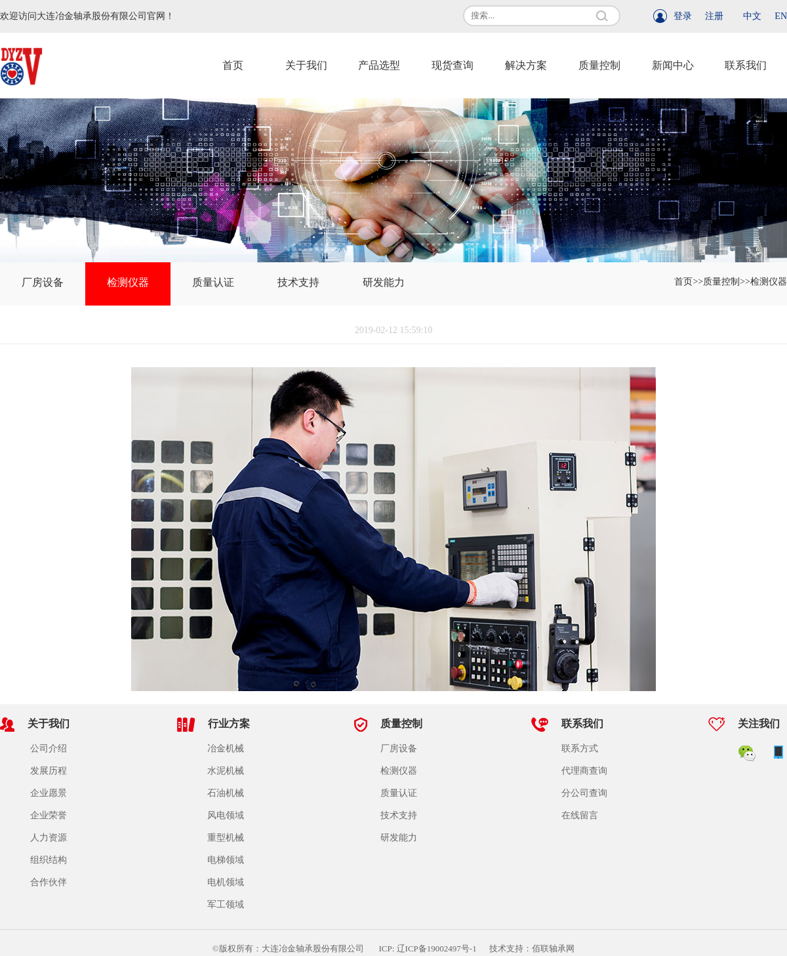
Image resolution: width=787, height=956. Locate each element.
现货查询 (453, 65)
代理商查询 (584, 771)
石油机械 (225, 793)
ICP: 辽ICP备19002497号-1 (433, 948)
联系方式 (579, 748)
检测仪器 (128, 282)
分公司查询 (584, 793)
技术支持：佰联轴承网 (532, 948)
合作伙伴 (48, 882)
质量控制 (599, 65)
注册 (714, 16)
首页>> (688, 282)
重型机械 (225, 838)
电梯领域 (225, 860)
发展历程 (48, 771)
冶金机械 (225, 748)
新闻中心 (673, 65)
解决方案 (526, 65)
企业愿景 (48, 793)
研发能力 (384, 282)
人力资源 (48, 838)
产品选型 (379, 65)
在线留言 (579, 815)
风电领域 (225, 815)
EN (781, 16)
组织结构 (48, 860)
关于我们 (306, 65)
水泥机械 (225, 771)
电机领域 (225, 882)
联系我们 (746, 65)
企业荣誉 (48, 815)
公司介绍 (48, 748)
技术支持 (298, 282)
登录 (683, 16)
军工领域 (225, 904)
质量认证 (213, 282)
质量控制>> (726, 282)
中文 (752, 16)
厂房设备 (43, 282)
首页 (232, 65)
